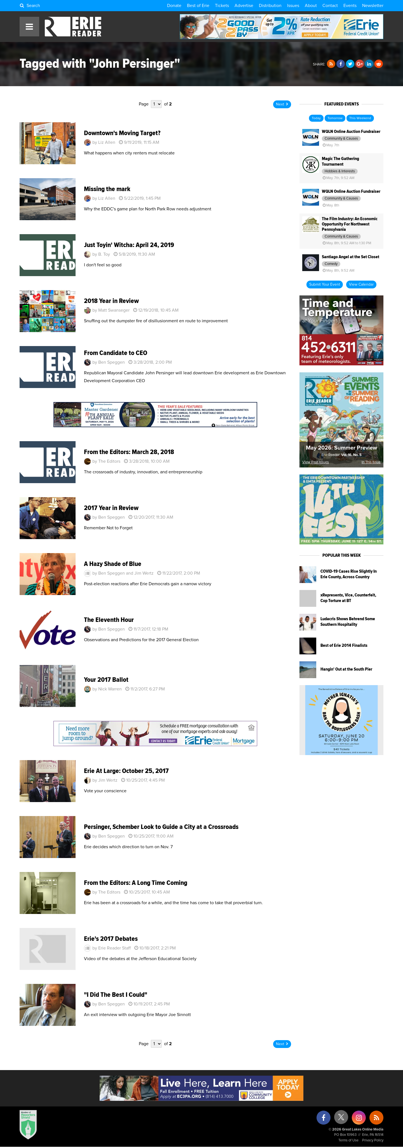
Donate (174, 5)
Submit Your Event (324, 284)
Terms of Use (348, 1140)
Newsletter (372, 5)
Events (350, 5)
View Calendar (361, 284)
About (311, 5)
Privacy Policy (372, 1140)
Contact (330, 5)
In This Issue (371, 462)
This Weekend (360, 118)
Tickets (222, 5)
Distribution (270, 5)
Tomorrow (335, 118)
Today (316, 118)
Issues (293, 5)
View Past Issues (315, 462)
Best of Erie (198, 5)
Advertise (244, 5)
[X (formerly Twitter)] (341, 1119)
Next (282, 104)
